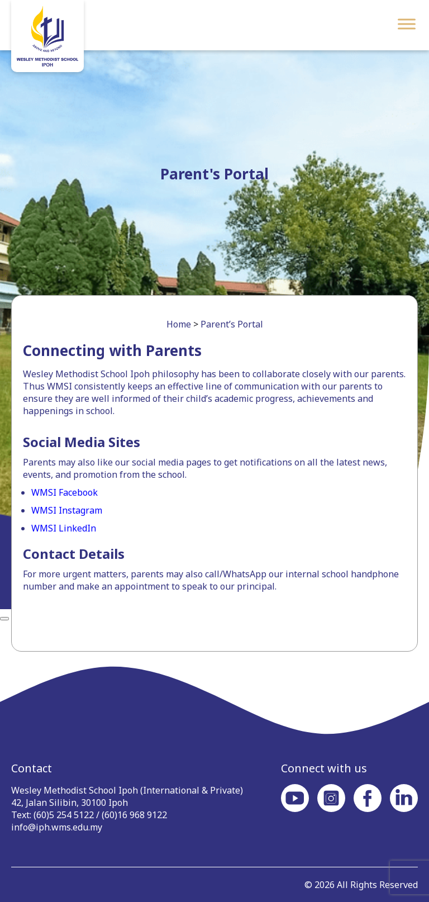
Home (178, 324)
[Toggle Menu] (407, 23)
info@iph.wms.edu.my (56, 827)
